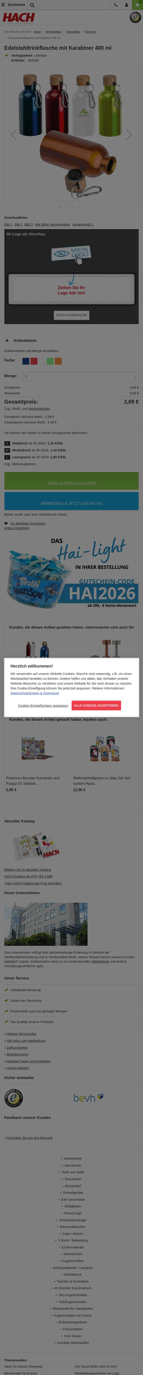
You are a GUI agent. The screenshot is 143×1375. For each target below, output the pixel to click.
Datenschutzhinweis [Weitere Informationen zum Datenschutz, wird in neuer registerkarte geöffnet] (24, 693)
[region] (71, 687)
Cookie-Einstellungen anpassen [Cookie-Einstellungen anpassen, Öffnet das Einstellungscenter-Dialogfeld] (43, 705)
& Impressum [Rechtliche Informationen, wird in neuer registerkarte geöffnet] (49, 693)
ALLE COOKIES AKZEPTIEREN (96, 705)
